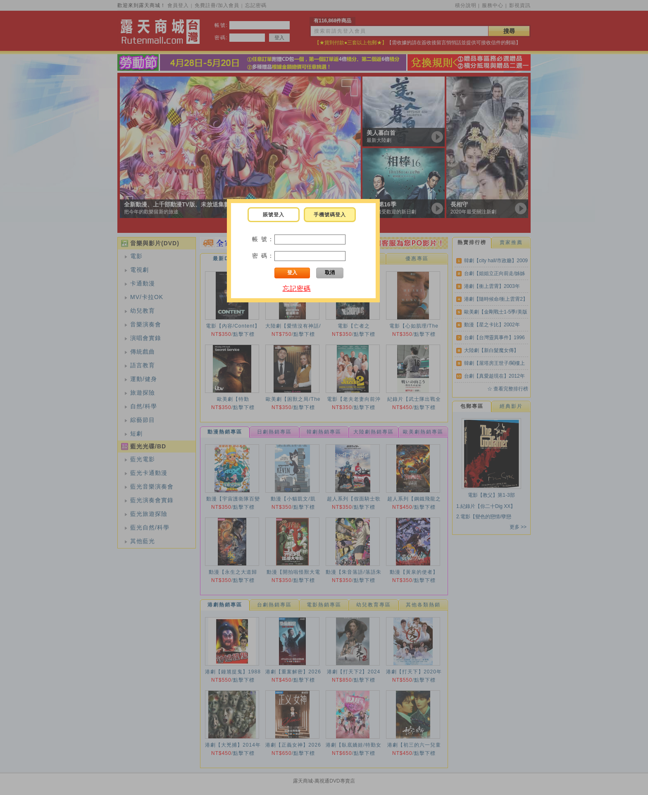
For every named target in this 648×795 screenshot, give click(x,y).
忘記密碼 (297, 288)
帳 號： (263, 239)
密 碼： (263, 255)
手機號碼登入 (330, 215)
